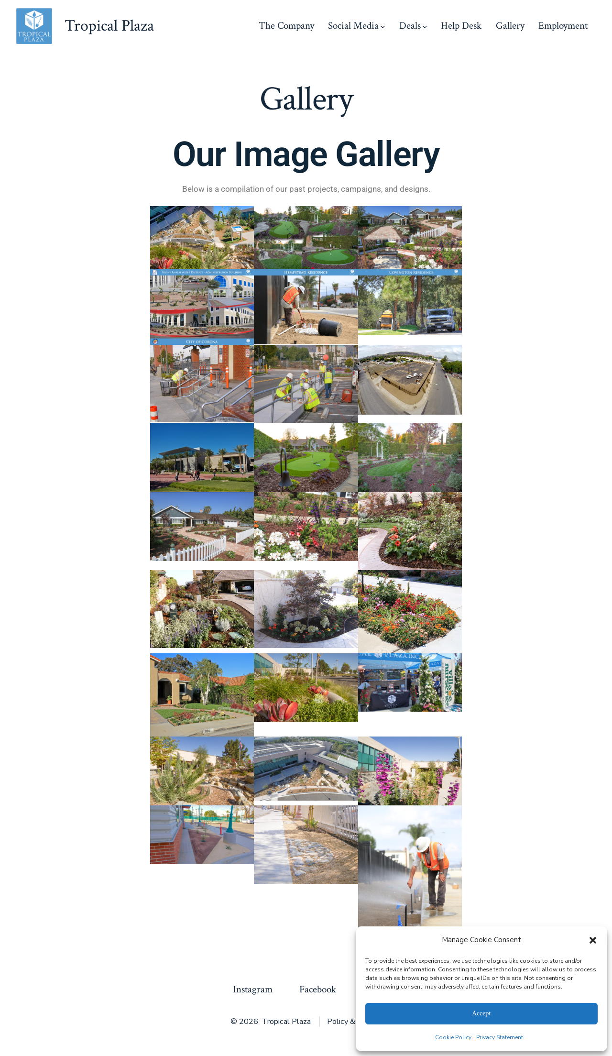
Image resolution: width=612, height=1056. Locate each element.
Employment (563, 25)
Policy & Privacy (354, 1021)
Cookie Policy (453, 1037)
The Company (286, 25)
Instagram (253, 989)
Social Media (356, 25)
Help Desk (461, 25)
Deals (413, 25)
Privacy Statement (499, 1037)
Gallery (510, 25)
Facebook (317, 989)
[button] (593, 940)
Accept (481, 1013)
